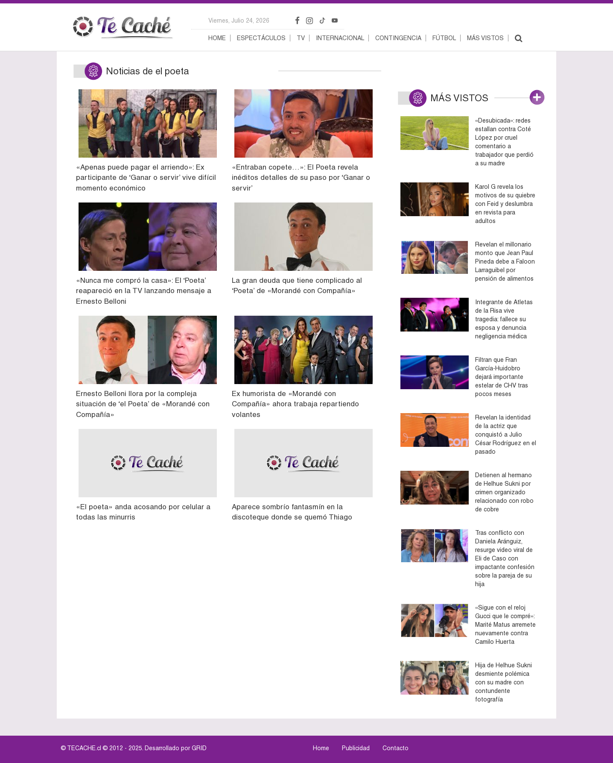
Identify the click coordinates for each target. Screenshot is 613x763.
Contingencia (398, 38)
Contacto (395, 748)
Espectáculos (261, 38)
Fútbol (444, 38)
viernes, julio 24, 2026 (238, 20)
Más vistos (485, 38)
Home (217, 38)
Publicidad (356, 748)
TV (301, 38)
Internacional (340, 38)
